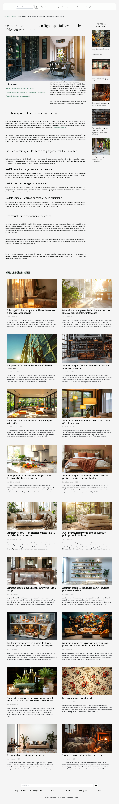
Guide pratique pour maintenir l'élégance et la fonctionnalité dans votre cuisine (29, 476)
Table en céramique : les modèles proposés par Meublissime (25, 92)
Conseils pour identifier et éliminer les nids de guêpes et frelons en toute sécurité (100, 52)
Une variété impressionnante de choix (18, 96)
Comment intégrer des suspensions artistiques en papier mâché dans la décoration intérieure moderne (85, 645)
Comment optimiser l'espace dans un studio (100, 79)
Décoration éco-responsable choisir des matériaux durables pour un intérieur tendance (86, 311)
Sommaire (12, 84)
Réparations (45, 7)
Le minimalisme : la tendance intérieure (26, 755)
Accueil (6, 16)
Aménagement (58, 7)
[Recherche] (25, 7)
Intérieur (79, 7)
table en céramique (60, 128)
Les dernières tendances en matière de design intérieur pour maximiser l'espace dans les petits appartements (30, 645)
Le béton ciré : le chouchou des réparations (98, 159)
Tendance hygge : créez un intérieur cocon (100, 104)
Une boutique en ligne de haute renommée (20, 88)
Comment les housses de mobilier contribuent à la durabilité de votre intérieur (31, 534)
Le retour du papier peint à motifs (78, 698)
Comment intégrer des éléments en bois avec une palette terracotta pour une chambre (85, 476)
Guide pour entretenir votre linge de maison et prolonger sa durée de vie (84, 534)
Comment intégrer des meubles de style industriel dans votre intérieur (100, 131)
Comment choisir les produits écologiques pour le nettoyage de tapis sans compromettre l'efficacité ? (30, 699)
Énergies (89, 7)
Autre (98, 7)
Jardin (69, 7)
